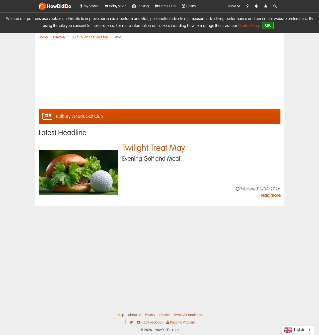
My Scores (89, 6)
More (234, 6)
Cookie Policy (249, 26)
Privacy (150, 315)
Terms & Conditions (188, 315)
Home (43, 37)
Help (120, 315)
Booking (140, 6)
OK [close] (268, 25)
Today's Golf (115, 6)
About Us (134, 315)
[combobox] (297, 330)
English (294, 330)
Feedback (153, 322)
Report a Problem (180, 322)
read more (270, 195)
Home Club (165, 6)
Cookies (164, 315)
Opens (189, 6)
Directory (59, 37)
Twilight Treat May (153, 148)
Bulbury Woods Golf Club (90, 37)
